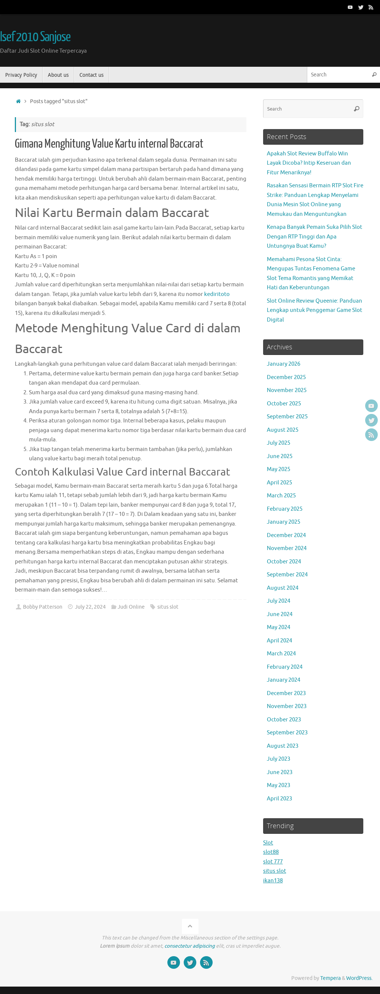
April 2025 (279, 482)
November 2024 (287, 548)
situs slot (167, 607)
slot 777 (273, 861)
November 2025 (287, 390)
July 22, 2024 (90, 607)
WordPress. (359, 978)
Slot (268, 842)
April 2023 (279, 798)
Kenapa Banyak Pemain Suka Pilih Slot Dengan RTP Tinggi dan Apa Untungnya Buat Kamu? (314, 237)
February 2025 (284, 509)
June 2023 (279, 772)
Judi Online (131, 607)
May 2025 (278, 469)
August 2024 (282, 588)
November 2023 (287, 706)
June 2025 (279, 456)
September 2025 (287, 416)
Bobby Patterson (42, 607)
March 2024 (281, 653)
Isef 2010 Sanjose (35, 37)
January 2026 (283, 364)
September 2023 (287, 732)
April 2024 (279, 640)
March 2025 (281, 495)
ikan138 (273, 880)
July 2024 (278, 601)
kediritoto (217, 294)
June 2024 (279, 614)
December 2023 (286, 693)
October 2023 (284, 719)
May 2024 (278, 627)
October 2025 (284, 403)
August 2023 (282, 746)
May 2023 (278, 785)
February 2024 (284, 667)
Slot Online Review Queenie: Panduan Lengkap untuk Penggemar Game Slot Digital (314, 310)
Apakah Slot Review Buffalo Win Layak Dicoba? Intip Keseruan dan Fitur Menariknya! (309, 163)
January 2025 (283, 522)
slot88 (271, 852)
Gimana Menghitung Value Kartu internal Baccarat (109, 144)
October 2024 (284, 561)
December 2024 (286, 535)
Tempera (330, 978)
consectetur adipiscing (189, 946)
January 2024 (283, 680)
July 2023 (278, 759)
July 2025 (278, 443)
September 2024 (287, 574)
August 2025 (282, 430)
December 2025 (286, 377)
